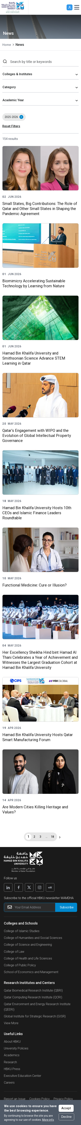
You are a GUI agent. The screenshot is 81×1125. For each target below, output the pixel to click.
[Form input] (66, 907)
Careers (9, 1082)
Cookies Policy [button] (39, 1099)
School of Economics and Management (31, 972)
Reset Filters (11, 126)
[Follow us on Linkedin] (8, 887)
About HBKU (12, 1041)
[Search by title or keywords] (43, 61)
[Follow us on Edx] (50, 887)
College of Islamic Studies (21, 931)
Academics (11, 1055)
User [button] (69, 7)
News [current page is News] (20, 45)
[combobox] (40, 74)
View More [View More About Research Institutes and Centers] (11, 1023)
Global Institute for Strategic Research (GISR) (35, 1016)
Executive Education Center (22, 1076)
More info (48, 1119)
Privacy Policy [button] (63, 1099)
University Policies (16, 1048)
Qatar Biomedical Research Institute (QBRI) (33, 990)
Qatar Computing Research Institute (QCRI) (33, 997)
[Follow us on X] (29, 887)
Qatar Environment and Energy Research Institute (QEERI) (37, 1006)
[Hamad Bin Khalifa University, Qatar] (12, 7)
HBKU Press (12, 1069)
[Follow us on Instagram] (39, 887)
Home (6, 45)
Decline (66, 1116)
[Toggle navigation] (77, 7)
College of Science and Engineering (28, 944)
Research (10, 1062)
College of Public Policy (20, 965)
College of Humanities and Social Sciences (33, 938)
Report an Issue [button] (14, 1099)
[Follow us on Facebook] (18, 887)
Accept (66, 1108)
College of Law (14, 951)
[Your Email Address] (40, 907)
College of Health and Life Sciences (28, 958)
